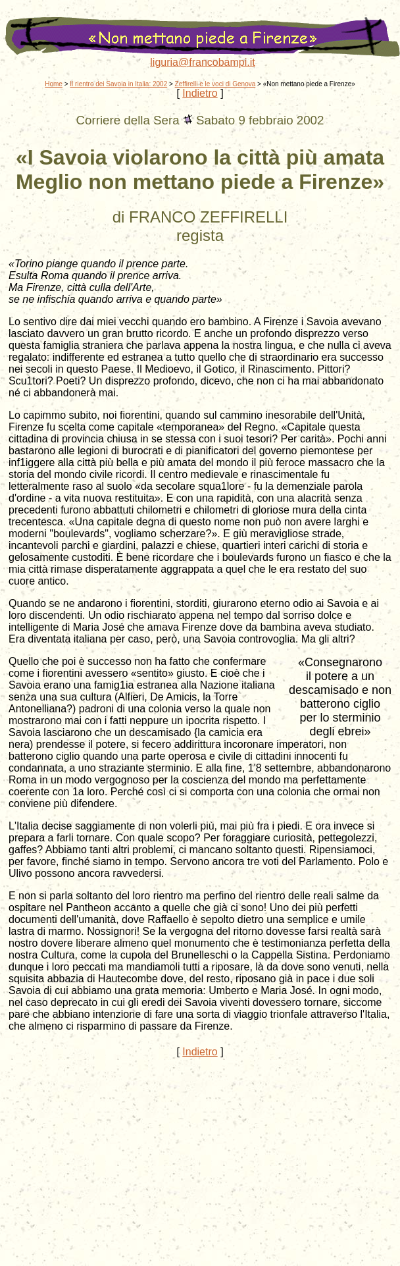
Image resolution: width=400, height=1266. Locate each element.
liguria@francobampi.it (202, 62)
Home (54, 84)
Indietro (199, 93)
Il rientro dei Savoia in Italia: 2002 (118, 84)
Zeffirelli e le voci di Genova (215, 84)
